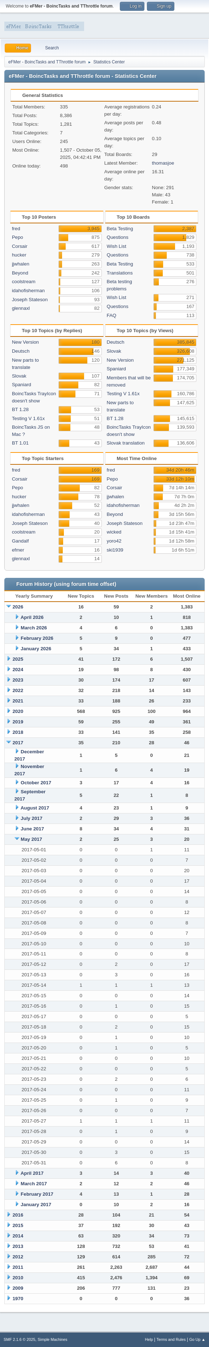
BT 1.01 (20, 443)
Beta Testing (120, 228)
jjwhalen (20, 264)
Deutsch (21, 351)
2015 (18, 1225)
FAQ (112, 315)
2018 (18, 732)
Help (149, 1339)
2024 (18, 669)
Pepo (17, 237)
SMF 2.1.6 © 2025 (19, 1339)
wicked (114, 532)
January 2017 (36, 1204)
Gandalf (20, 541)
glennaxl (21, 308)
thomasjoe (163, 163)
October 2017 (36, 782)
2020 (18, 711)
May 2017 (31, 839)
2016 (18, 1215)
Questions (118, 237)
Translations (120, 273)
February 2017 (37, 1194)
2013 (18, 1246)
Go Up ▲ (197, 1339)
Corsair (19, 246)
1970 (18, 1298)
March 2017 (34, 1183)
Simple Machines (52, 1339)
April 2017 (32, 1173)
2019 (18, 721)
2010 (18, 1277)
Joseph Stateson (30, 299)
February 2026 (37, 638)
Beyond (20, 273)
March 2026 (34, 627)
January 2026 (36, 648)
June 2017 (32, 828)
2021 (18, 701)
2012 (18, 1256)
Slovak (19, 376)
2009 (18, 1288)
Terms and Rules (171, 1339)
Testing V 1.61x (28, 418)
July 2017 (31, 818)
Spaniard (21, 384)
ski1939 (115, 550)
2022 (18, 690)
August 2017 (35, 808)
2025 (18, 659)
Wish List (116, 246)
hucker (19, 255)
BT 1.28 (20, 409)
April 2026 (32, 617)
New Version (25, 342)
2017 (18, 742)
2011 (18, 1267)
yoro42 (114, 541)
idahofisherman (28, 290)
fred (16, 228)
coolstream (23, 281)
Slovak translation (126, 443)
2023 (18, 680)
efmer (18, 550)
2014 (18, 1236)
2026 (18, 607)
